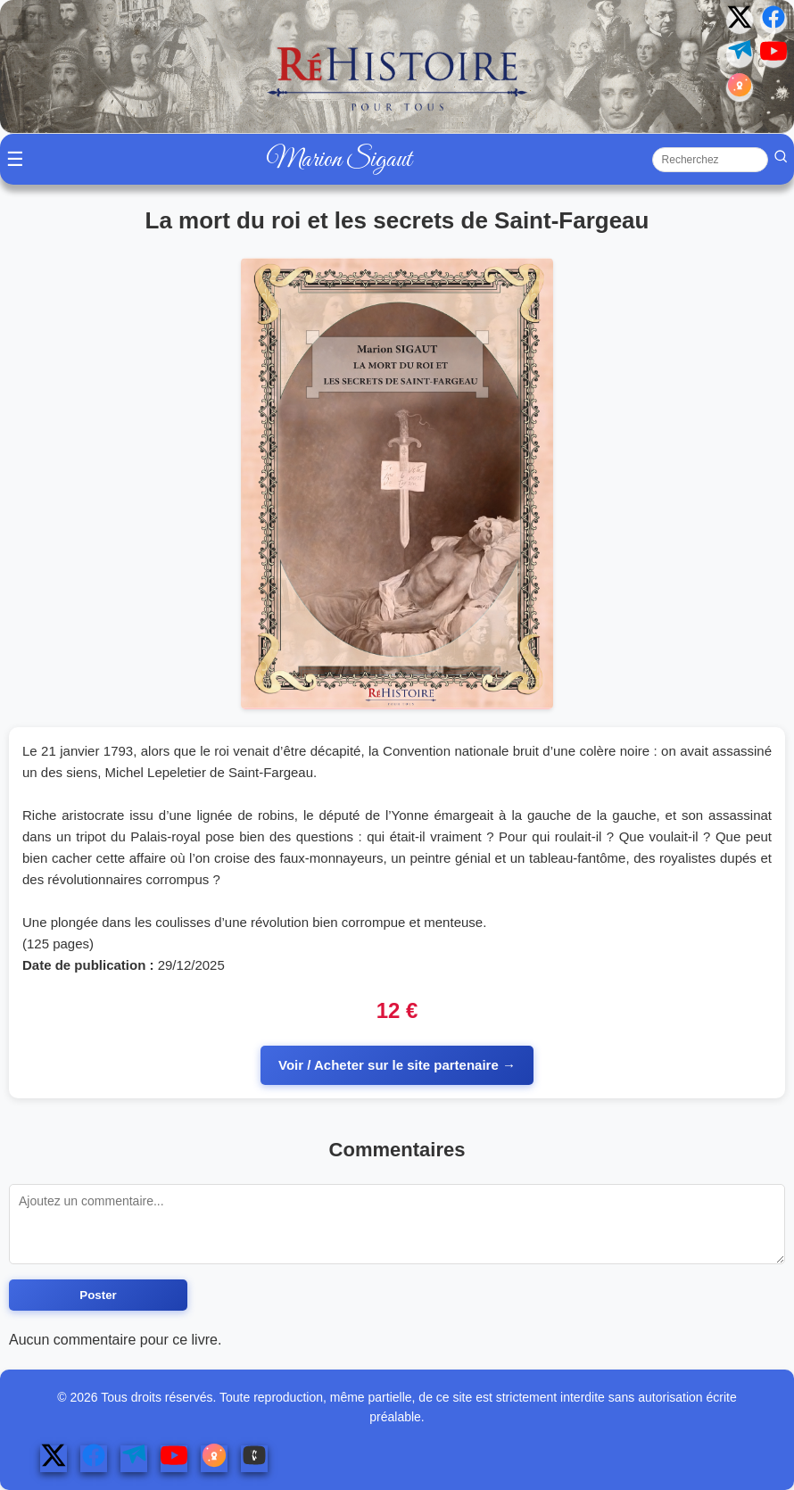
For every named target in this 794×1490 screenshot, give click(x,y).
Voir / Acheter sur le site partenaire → (397, 1064)
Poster (97, 1295)
